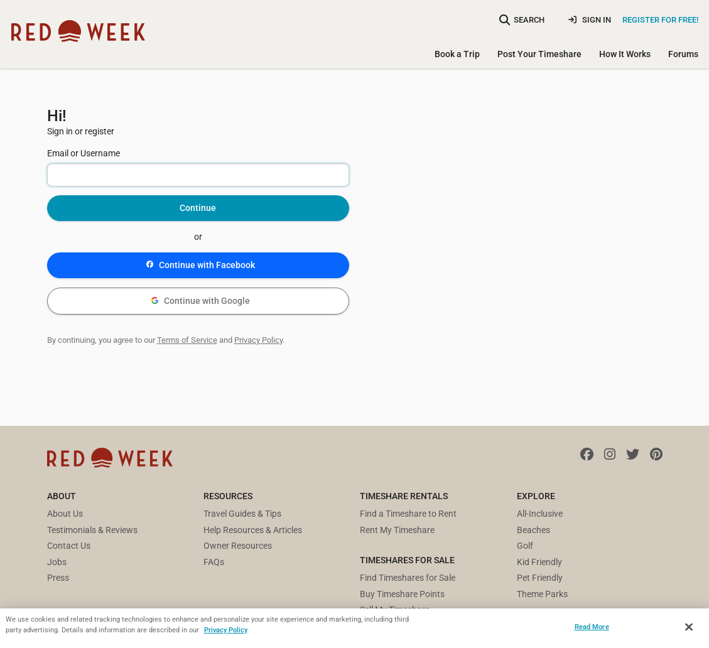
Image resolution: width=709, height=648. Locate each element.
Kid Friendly (539, 562)
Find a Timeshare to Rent (408, 514)
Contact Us (68, 546)
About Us (65, 514)
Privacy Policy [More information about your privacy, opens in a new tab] (225, 629)
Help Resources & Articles (252, 530)
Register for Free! (660, 19)
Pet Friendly (540, 578)
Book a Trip (457, 54)
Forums (683, 54)
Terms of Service (187, 340)
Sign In (589, 19)
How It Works (625, 54)
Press (58, 578)
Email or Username (83, 153)
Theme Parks (542, 594)
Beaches (533, 530)
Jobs (57, 562)
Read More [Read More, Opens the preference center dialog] (592, 626)
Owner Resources (237, 546)
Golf (525, 546)
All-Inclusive (540, 514)
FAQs (213, 562)
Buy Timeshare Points (402, 594)
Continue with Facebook (200, 265)
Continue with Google (200, 301)
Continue (198, 208)
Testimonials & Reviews (92, 530)
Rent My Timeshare (397, 530)
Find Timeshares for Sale (407, 578)
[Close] (689, 627)
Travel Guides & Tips (242, 514)
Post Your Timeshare (539, 54)
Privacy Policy (258, 340)
